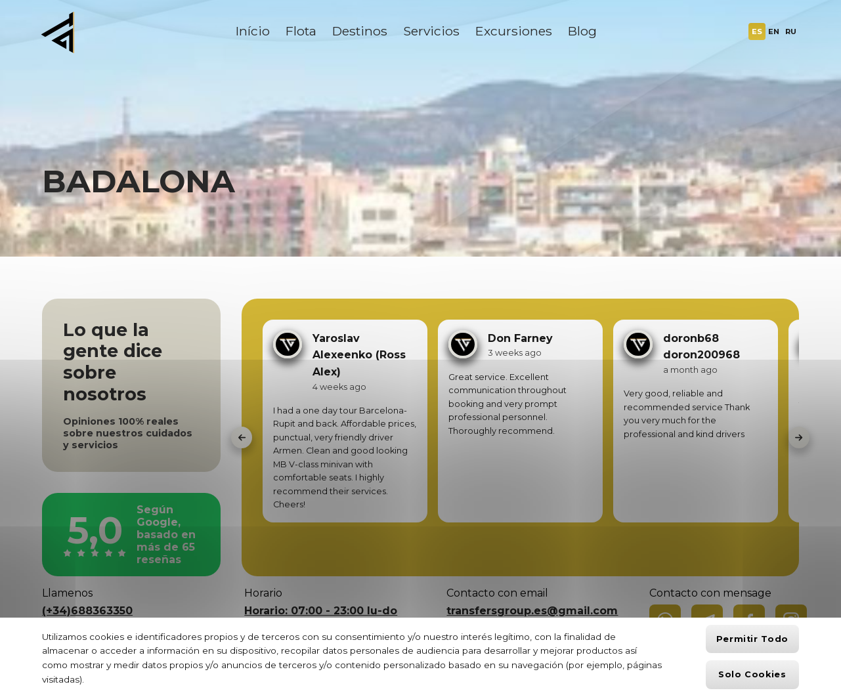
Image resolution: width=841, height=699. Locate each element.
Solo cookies (752, 674)
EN (773, 31)
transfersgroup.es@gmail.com (532, 610)
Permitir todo (752, 639)
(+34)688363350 (87, 610)
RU (790, 31)
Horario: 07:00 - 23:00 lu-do (320, 610)
